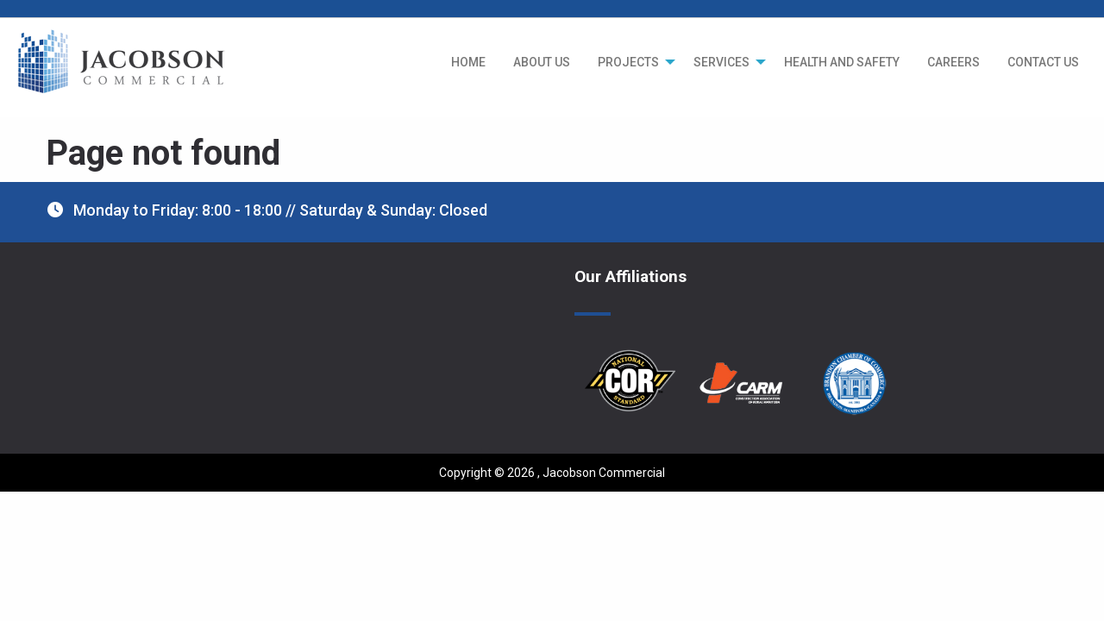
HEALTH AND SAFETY (842, 62)
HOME (468, 62)
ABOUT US (541, 62)
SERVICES (721, 62)
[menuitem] (468, 62)
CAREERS (953, 62)
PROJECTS (628, 62)
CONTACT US (1043, 62)
